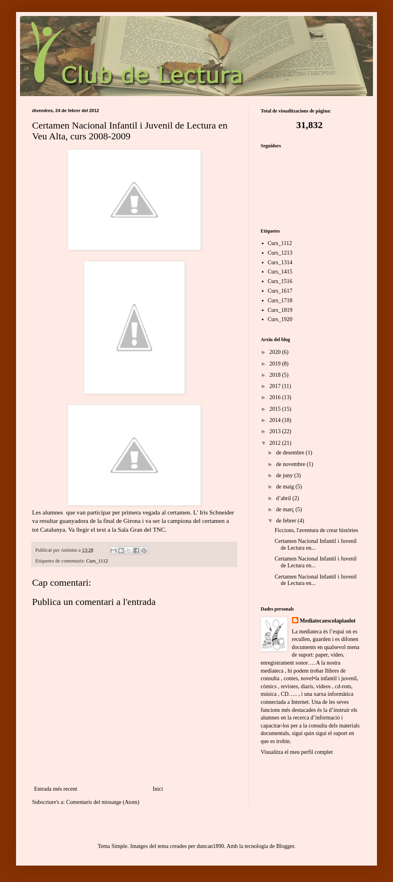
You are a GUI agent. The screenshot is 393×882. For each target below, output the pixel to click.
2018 (275, 375)
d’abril (284, 498)
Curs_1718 (280, 300)
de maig (285, 487)
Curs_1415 (280, 272)
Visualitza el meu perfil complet (297, 752)
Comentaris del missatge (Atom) (102, 802)
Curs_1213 (280, 253)
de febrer (287, 521)
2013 (275, 431)
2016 (275, 397)
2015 (275, 409)
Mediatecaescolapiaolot (328, 621)
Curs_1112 (97, 561)
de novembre (291, 464)
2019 (275, 364)
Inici (158, 789)
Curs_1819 (280, 310)
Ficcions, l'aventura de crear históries (316, 530)
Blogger (285, 846)
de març (285, 509)
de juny (285, 475)
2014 (275, 420)
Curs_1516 (280, 281)
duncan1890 (210, 846)
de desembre (291, 453)
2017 (275, 386)
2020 (275, 352)
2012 (275, 443)
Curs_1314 (280, 262)
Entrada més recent (55, 789)
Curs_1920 (280, 319)
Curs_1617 (280, 291)
